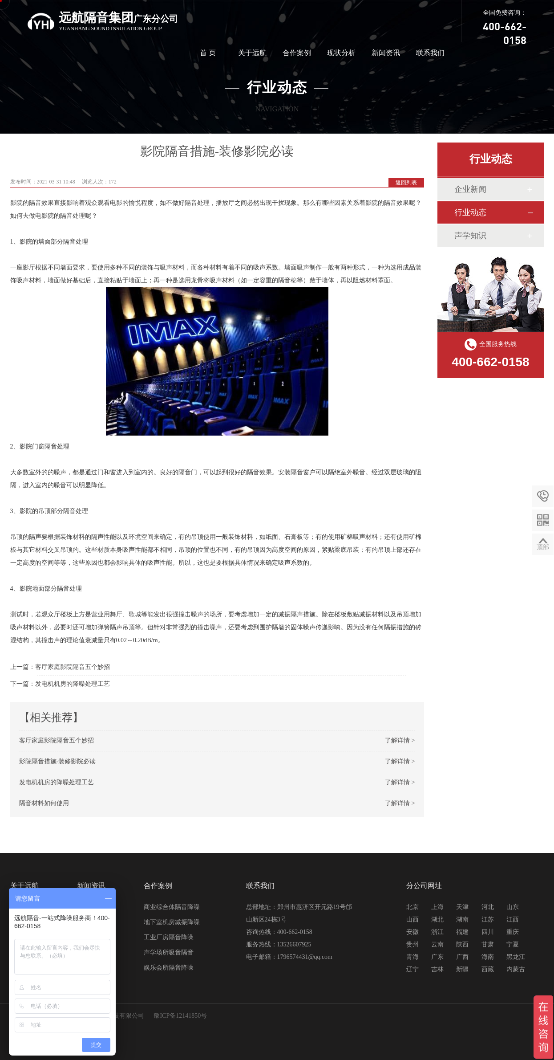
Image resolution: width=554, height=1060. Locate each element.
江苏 (487, 919)
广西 (462, 957)
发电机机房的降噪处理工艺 (72, 684)
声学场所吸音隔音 (169, 952)
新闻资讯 (386, 53)
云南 (437, 944)
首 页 (208, 53)
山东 (512, 907)
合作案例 (297, 53)
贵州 (412, 944)
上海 (437, 907)
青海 (412, 957)
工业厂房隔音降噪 (169, 937)
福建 (462, 932)
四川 (487, 932)
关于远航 (252, 53)
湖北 (437, 919)
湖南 (462, 919)
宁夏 (512, 944)
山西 (412, 919)
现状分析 (341, 53)
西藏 (487, 969)
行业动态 (470, 212)
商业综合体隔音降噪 (172, 907)
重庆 (512, 932)
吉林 (437, 969)
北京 (412, 907)
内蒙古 (515, 969)
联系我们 (430, 53)
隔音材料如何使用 (44, 803)
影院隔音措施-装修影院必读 (57, 761)
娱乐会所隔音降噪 (169, 967)
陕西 (462, 944)
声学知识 (470, 235)
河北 (487, 907)
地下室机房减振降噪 (172, 922)
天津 (462, 907)
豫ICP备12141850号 (180, 1015)
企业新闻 (470, 189)
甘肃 (487, 944)
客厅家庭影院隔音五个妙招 (72, 667)
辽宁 (412, 969)
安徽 (412, 932)
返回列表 (406, 182)
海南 (487, 957)
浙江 (437, 932)
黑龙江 (515, 957)
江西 (512, 919)
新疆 (462, 969)
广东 (437, 957)
